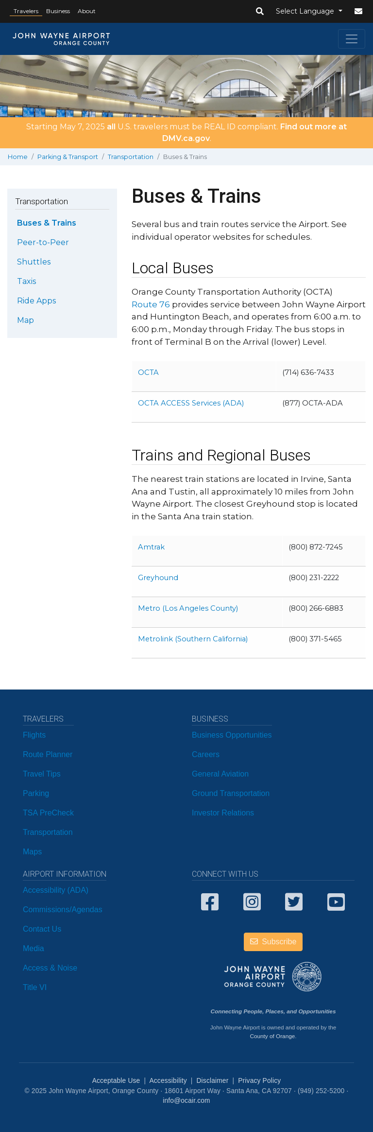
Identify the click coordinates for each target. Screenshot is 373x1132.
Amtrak (151, 547)
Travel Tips (42, 774)
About (87, 11)
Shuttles (34, 261)
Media (33, 948)
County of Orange (272, 1036)
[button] (260, 11)
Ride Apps (36, 300)
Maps (32, 852)
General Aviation (220, 774)
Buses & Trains (46, 223)
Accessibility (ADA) (55, 890)
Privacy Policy (259, 1080)
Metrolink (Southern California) (193, 639)
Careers (206, 754)
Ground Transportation (231, 793)
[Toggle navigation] (351, 39)
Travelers (26, 11)
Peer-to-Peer (43, 242)
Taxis (26, 281)
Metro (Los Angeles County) (188, 608)
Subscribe (273, 941)
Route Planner (47, 754)
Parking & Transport (67, 156)
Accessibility (167, 1080)
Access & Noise (50, 968)
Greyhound (158, 577)
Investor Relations (223, 813)
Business (58, 11)
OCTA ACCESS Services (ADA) (191, 403)
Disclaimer (213, 1080)
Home (18, 156)
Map (25, 320)
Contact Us (42, 929)
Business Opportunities (232, 735)
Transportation (130, 156)
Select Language (306, 11)
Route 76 (151, 304)
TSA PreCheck (48, 813)
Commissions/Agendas (62, 909)
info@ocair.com (186, 1100)
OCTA (148, 372)
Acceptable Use (116, 1080)
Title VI (35, 987)
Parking (36, 793)
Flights (34, 735)
